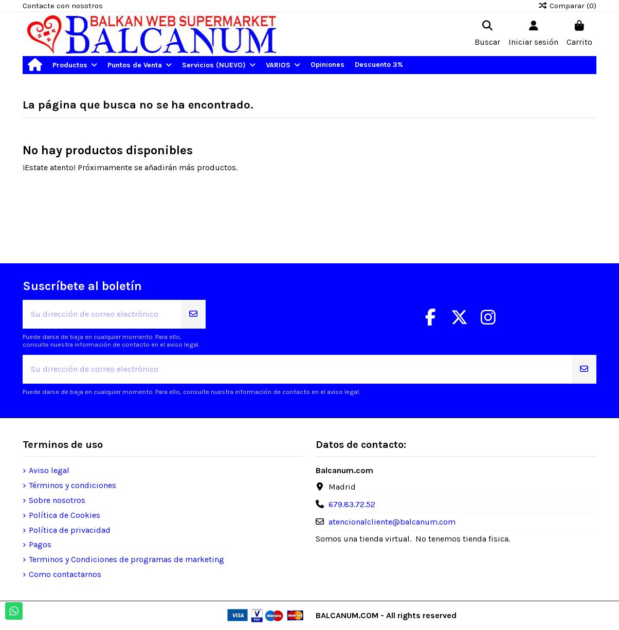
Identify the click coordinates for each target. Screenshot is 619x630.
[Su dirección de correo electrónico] (102, 314)
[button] (74, 65)
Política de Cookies (64, 515)
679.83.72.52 (352, 504)
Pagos (40, 544)
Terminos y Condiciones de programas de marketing (126, 559)
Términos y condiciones (72, 485)
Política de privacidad (70, 530)
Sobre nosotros (57, 500)
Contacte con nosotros (63, 5)
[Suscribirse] (193, 314)
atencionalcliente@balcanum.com (392, 522)
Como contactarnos (65, 574)
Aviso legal (49, 470)
